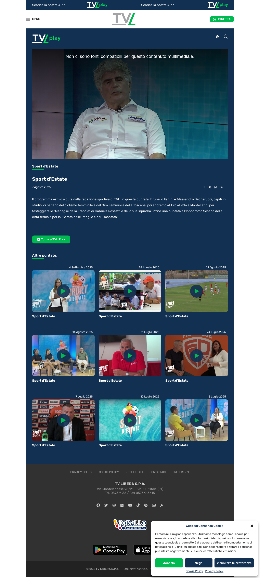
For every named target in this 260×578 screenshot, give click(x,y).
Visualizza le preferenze (234, 563)
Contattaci (158, 472)
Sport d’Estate (43, 316)
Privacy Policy (214, 571)
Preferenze (181, 472)
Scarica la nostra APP (48, 5)
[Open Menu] (28, 19)
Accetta (169, 563)
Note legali (134, 472)
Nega (199, 563)
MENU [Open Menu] (34, 19)
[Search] (226, 37)
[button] (252, 526)
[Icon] (63, 291)
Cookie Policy (194, 571)
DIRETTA (224, 19)
